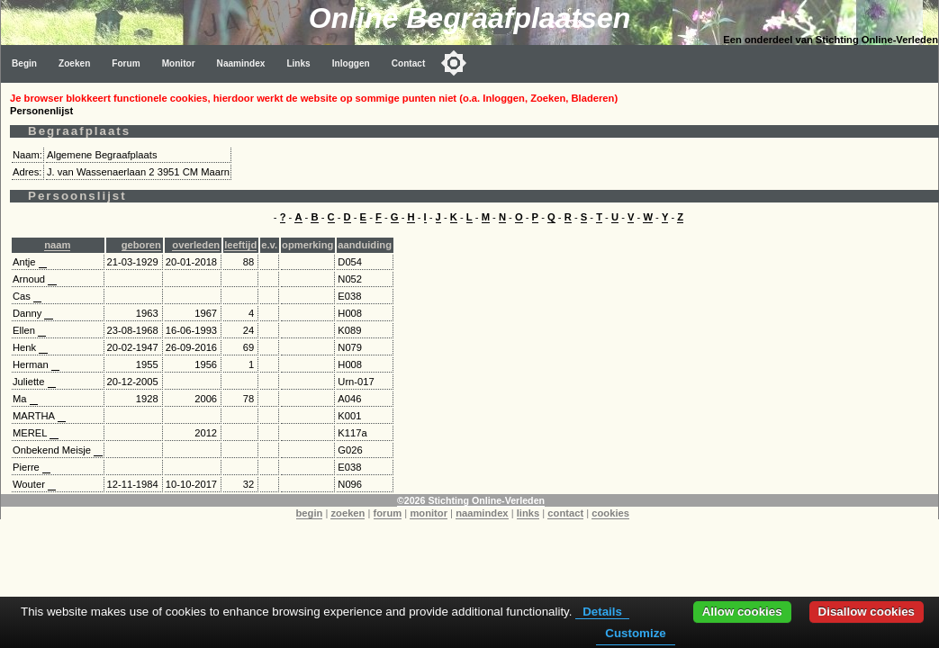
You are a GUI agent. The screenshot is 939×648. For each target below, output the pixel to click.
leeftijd (240, 244)
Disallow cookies (866, 611)
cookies (610, 513)
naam (57, 244)
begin (309, 513)
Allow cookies (742, 611)
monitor (428, 513)
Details (602, 611)
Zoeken (74, 63)
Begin (24, 63)
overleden (196, 244)
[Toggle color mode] (454, 63)
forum (388, 513)
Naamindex (241, 63)
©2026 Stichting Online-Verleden (471, 500)
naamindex (482, 513)
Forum (126, 63)
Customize (635, 633)
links (528, 513)
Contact (409, 63)
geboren (141, 244)
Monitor (178, 63)
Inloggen (351, 63)
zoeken (347, 513)
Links (298, 63)
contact (565, 513)
